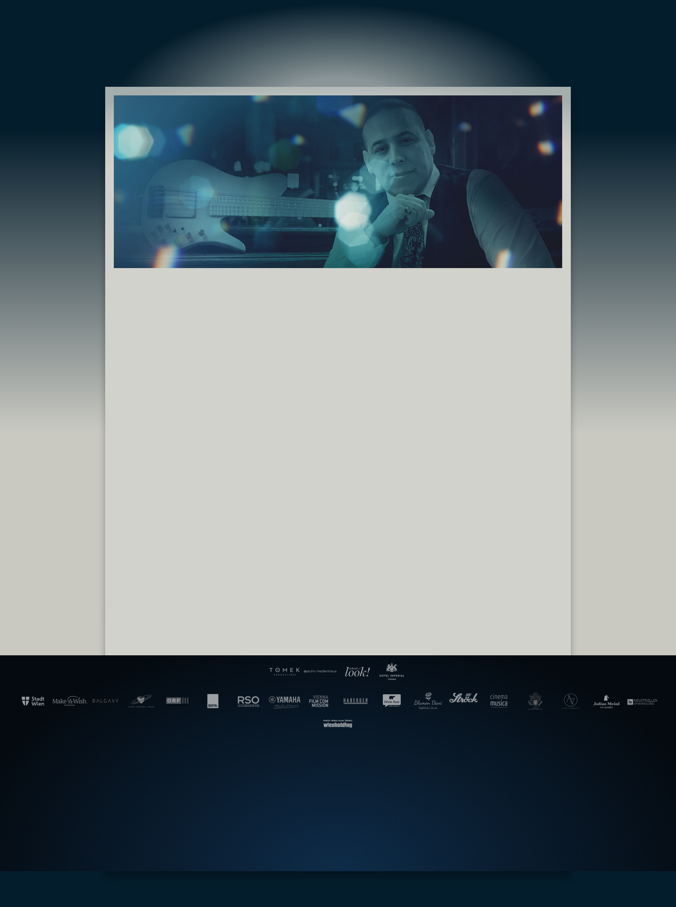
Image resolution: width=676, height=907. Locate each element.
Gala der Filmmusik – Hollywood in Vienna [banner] (338, 34)
